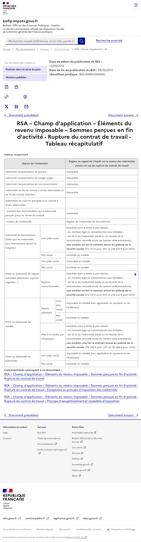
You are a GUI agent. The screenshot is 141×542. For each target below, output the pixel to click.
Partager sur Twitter (6, 106)
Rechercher (81, 41)
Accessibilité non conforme (17, 529)
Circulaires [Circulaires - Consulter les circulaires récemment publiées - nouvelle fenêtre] (77, 447)
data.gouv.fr (91, 518)
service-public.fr (35, 518)
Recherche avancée (109, 40)
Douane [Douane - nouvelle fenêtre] (76, 453)
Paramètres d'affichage (123, 529)
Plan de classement (26, 49)
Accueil (7, 49)
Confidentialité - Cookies (89, 529)
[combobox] (42, 41)
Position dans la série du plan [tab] (23, 69)
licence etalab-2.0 (75, 537)
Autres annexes (62, 49)
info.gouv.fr (10, 518)
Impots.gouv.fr (79, 470)
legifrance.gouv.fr (64, 518)
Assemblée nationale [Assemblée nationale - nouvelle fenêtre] (82, 432)
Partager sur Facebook (25, 96)
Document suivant (121, 115)
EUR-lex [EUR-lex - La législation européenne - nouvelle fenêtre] (76, 458)
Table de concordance (49, 438)
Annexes (44, 49)
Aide (5, 432)
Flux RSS (41, 432)
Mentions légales (45, 529)
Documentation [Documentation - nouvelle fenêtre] (45, 444)
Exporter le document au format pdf (6, 86)
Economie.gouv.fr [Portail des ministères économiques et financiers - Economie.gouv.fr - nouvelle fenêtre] (81, 464)
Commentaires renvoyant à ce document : (33, 370)
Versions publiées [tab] (16, 77)
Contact (7, 438)
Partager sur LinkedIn (16, 106)
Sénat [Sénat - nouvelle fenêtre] (75, 475)
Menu (136, 4)
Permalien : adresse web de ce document (6, 96)
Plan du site (65, 529)
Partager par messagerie (26, 106)
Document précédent (23, 115)
